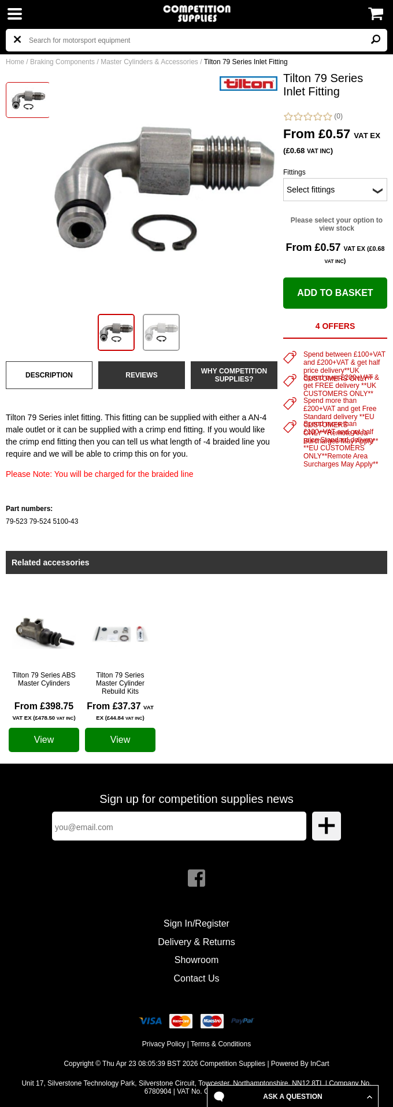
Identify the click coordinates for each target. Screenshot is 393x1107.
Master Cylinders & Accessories (149, 62)
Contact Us (196, 978)
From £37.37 (120, 711)
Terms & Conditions (221, 1044)
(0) (313, 116)
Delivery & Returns (196, 942)
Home (15, 62)
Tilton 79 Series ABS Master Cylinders (44, 679)
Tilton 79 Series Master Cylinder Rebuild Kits (120, 683)
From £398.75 (43, 711)
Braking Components (62, 62)
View (44, 740)
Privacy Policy (164, 1044)
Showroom (196, 960)
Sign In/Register (196, 923)
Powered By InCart (300, 1064)
